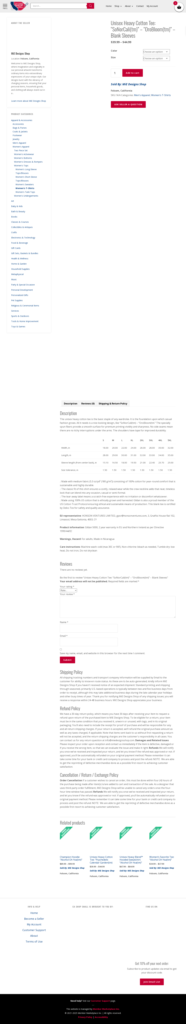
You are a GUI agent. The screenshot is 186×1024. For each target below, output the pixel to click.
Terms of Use (34, 941)
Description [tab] (70, 403)
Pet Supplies (17, 300)
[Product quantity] (116, 73)
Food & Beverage (19, 242)
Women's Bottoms (23, 158)
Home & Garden (19, 263)
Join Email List (151, 981)
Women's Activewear (24, 154)
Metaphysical (17, 274)
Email (64, 635)
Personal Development (22, 290)
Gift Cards (15, 248)
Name (64, 622)
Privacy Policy (85, 1017)
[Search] (90, 6)
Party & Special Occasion (23, 284)
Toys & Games (18, 326)
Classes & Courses (20, 222)
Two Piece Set (21, 150)
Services (15, 310)
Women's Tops (21, 165)
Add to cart (132, 72)
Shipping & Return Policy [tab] (113, 403)
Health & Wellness (19, 258)
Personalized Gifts (19, 295)
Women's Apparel (21, 146)
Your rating (67, 586)
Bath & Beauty (18, 211)
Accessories (18, 124)
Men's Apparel (19, 142)
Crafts (14, 232)
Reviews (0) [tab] (88, 403)
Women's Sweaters (25, 184)
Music (14, 279)
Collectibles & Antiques (22, 227)
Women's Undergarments (26, 195)
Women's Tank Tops (25, 192)
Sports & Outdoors (20, 316)
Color (114, 50)
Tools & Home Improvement (25, 321)
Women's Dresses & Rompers (28, 161)
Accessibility (101, 1017)
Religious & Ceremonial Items (25, 305)
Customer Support (34, 930)
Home (34, 913)
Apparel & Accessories (21, 120)
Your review (67, 594)
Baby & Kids (17, 206)
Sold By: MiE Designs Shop (128, 84)
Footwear (17, 135)
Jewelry (16, 139)
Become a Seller (34, 918)
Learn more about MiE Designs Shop (28, 101)
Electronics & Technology (23, 237)
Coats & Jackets (20, 131)
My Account (34, 924)
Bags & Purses (20, 127)
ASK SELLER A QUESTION (128, 104)
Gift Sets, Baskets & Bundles (24, 253)
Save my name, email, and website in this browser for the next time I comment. (102, 653)
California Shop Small (19, 6)
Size (113, 57)
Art (12, 201)
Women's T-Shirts (25, 188)
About (34, 935)
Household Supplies (20, 269)
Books (14, 216)
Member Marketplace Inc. (106, 1009)
